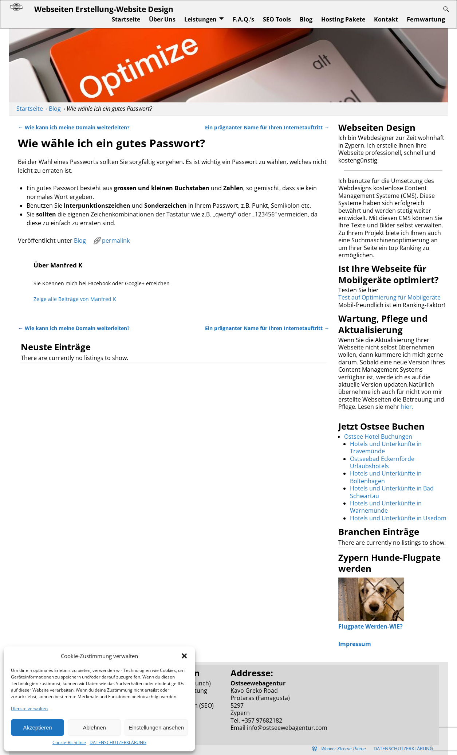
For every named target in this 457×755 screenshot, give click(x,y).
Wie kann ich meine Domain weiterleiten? (73, 127)
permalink (116, 240)
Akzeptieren (37, 727)
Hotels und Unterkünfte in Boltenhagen (386, 477)
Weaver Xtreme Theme (343, 748)
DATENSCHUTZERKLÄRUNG (118, 742)
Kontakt (386, 19)
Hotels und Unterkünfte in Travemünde (386, 447)
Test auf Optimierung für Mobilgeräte (389, 297)
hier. (407, 407)
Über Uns (162, 19)
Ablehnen (94, 727)
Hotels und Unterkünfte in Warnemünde (386, 507)
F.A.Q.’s (243, 19)
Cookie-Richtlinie (69, 742)
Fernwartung (426, 19)
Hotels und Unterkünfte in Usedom (398, 518)
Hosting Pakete (343, 19)
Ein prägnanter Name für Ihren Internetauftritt (267, 127)
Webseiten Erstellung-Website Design (103, 9)
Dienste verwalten (29, 708)
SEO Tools (277, 19)
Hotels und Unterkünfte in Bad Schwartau (392, 492)
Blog (306, 19)
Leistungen (200, 19)
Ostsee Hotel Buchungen (378, 437)
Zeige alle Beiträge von (75, 299)
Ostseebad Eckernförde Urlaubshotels (382, 462)
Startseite (126, 19)
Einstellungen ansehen (156, 727)
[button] (184, 656)
